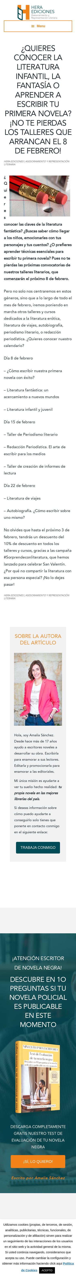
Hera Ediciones (38, 12)
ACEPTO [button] (47, 1270)
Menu (41, 26)
